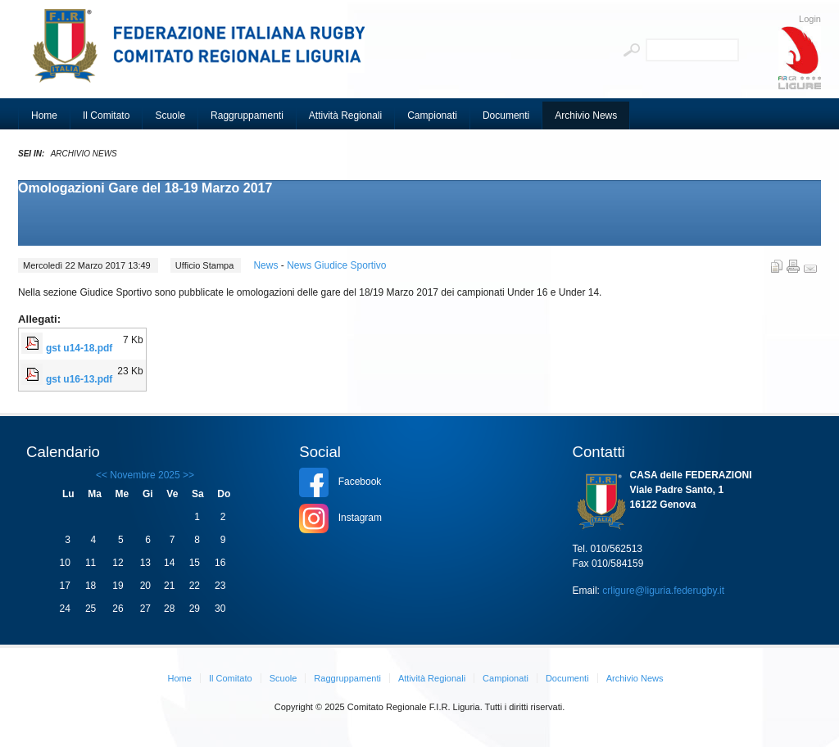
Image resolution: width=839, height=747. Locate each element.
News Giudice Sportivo (336, 265)
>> (187, 475)
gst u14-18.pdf (79, 348)
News (266, 265)
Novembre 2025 (144, 475)
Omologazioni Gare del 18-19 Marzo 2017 (145, 188)
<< (101, 475)
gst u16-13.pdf (79, 379)
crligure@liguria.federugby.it (663, 590)
